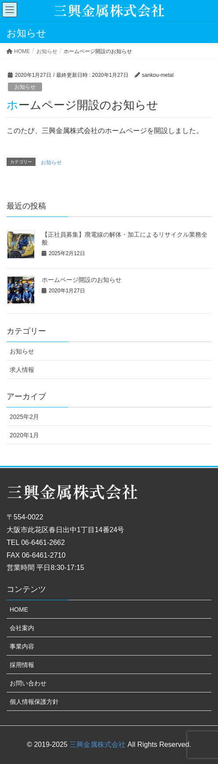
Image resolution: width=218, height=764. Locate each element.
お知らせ (25, 87)
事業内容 (22, 646)
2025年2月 (24, 416)
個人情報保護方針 (34, 701)
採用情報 (22, 664)
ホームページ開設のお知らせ (82, 279)
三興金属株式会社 (97, 744)
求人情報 (22, 369)
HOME (19, 609)
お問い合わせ (28, 683)
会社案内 (22, 627)
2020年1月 (24, 435)
